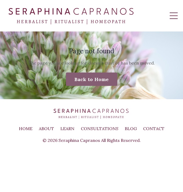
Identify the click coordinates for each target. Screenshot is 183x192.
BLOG (131, 128)
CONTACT (153, 128)
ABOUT (46, 128)
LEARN (67, 128)
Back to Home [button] (91, 79)
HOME (25, 128)
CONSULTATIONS (99, 128)
